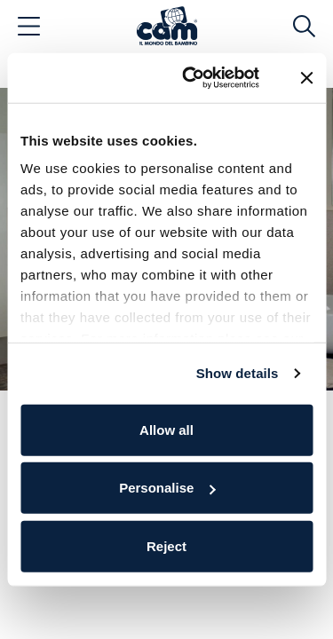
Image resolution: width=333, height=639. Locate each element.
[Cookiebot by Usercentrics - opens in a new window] (191, 78)
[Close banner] (306, 78)
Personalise (167, 487)
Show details (237, 373)
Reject (166, 545)
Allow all (166, 429)
